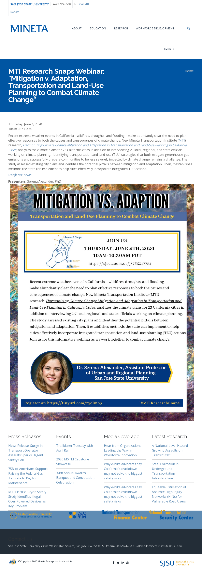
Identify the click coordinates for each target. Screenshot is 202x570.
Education (98, 28)
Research (121, 28)
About (77, 28)
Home (189, 71)
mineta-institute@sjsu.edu (165, 546)
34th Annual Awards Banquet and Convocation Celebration (75, 478)
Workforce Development (155, 28)
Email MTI (83, 4)
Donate (14, 12)
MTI (182, 140)
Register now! (20, 175)
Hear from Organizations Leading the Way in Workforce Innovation (122, 450)
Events (169, 49)
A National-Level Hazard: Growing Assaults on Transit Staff (170, 450)
